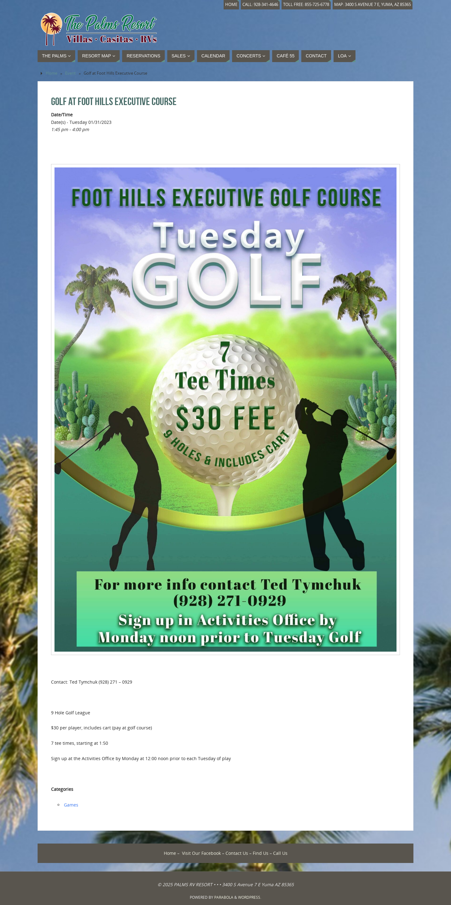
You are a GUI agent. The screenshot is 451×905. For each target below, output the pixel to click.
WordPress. (249, 897)
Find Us (260, 853)
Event (70, 73)
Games (71, 805)
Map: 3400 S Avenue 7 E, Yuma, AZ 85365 (372, 4)
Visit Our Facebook (201, 853)
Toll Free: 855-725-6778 (306, 4)
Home (231, 4)
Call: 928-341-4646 (260, 4)
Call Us (280, 853)
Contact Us (237, 853)
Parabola (223, 897)
